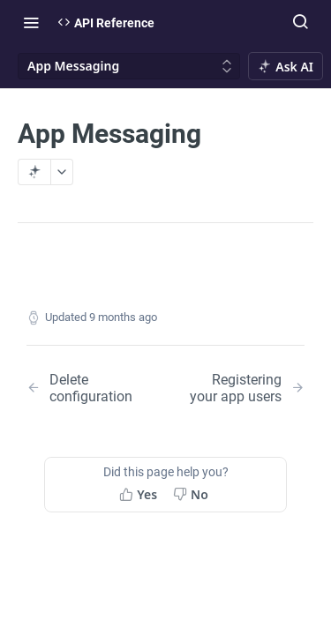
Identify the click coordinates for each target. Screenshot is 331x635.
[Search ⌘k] (300, 22)
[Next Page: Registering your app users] (245, 387)
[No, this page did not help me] (192, 494)
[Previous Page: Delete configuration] (86, 387)
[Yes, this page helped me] (140, 494)
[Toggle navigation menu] (31, 22)
